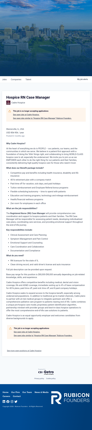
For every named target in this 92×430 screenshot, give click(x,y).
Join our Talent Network (46, 66)
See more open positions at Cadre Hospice (24, 351)
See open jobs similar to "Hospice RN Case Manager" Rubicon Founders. (42, 118)
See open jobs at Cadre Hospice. (26, 115)
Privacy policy (39, 378)
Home (5, 392)
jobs (4, 79)
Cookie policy (51, 378)
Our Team (27, 392)
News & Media (42, 392)
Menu (73, 3)
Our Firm (15, 392)
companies (16, 79)
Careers (6, 396)
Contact (17, 396)
